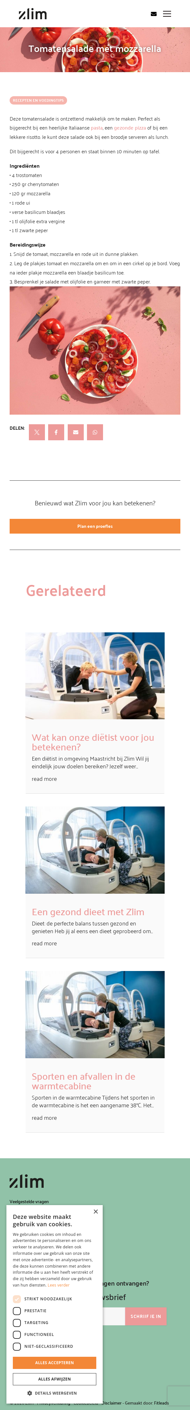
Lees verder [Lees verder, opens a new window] (59, 1285)
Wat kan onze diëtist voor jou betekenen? (93, 741)
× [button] (95, 1212)
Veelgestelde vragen (29, 1201)
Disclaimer (111, 1403)
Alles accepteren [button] (54, 1362)
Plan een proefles (95, 526)
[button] (54, 1393)
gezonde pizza (130, 127)
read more (44, 778)
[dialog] (54, 1304)
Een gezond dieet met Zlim (88, 911)
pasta (97, 127)
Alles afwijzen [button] (54, 1379)
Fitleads (161, 1403)
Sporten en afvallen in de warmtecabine (83, 1080)
